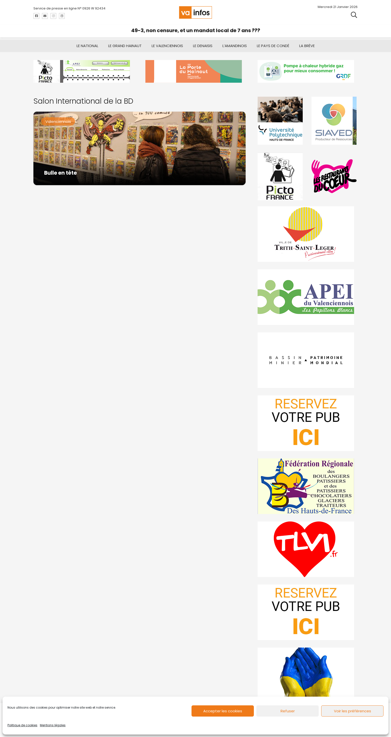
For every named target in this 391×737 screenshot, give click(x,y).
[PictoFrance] (281, 176)
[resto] (334, 176)
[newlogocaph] (195, 71)
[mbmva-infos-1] (308, 360)
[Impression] (308, 297)
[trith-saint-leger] (308, 234)
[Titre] (36, 16)
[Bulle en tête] (139, 148)
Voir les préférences (352, 711)
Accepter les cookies (222, 711)
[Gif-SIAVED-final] (334, 121)
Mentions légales (53, 725)
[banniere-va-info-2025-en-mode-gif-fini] (308, 71)
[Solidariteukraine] (308, 675)
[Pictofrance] (83, 71)
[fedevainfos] (308, 486)
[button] (354, 15)
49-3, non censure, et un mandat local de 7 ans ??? (195, 30)
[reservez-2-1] (308, 612)
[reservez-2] (308, 423)
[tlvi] (308, 549)
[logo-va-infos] (195, 12)
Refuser (288, 711)
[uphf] (281, 121)
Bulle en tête (60, 172)
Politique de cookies (22, 725)
